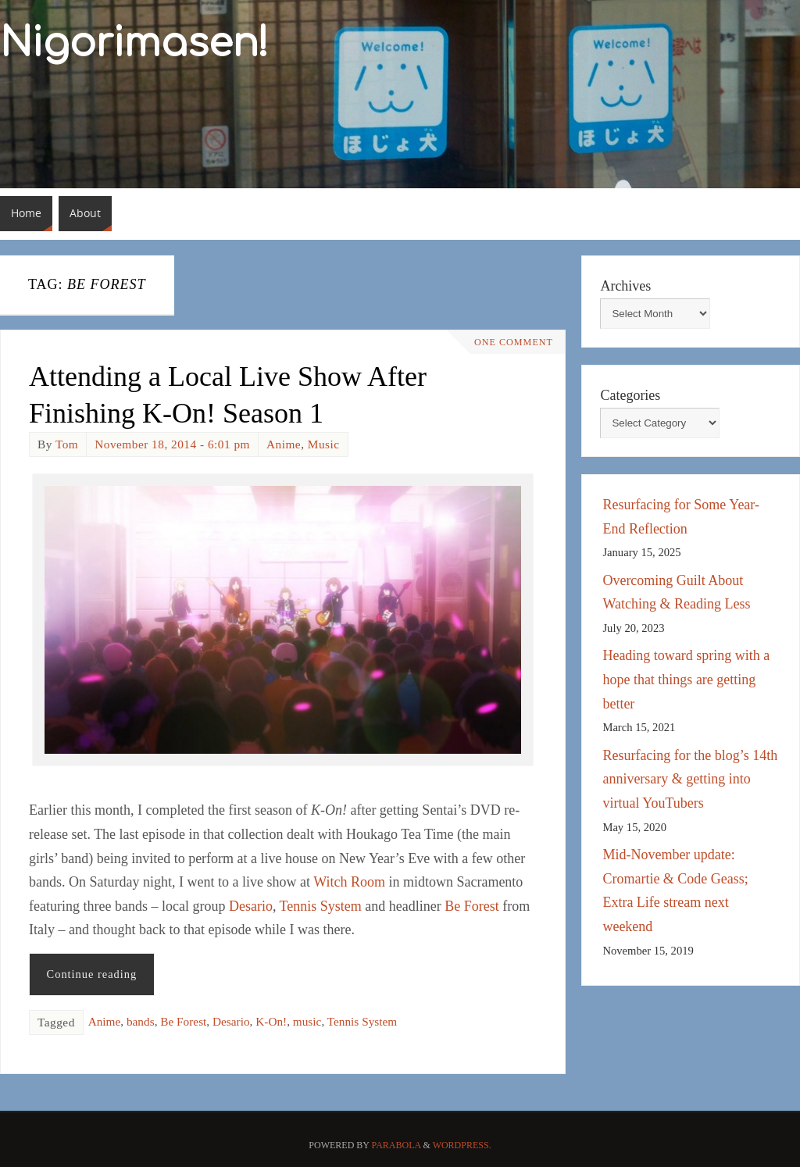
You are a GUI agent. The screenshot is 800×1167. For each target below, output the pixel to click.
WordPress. (462, 1145)
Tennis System (321, 906)
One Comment (512, 342)
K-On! (271, 1021)
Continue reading (92, 974)
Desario (251, 906)
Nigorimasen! (134, 43)
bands (141, 1021)
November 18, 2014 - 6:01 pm (172, 444)
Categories (630, 395)
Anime (283, 444)
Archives (625, 286)
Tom (66, 444)
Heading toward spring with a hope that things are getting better (686, 679)
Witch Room (349, 882)
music (307, 1021)
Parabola (396, 1145)
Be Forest (472, 906)
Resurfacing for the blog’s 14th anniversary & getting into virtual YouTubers (689, 779)
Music (324, 444)
